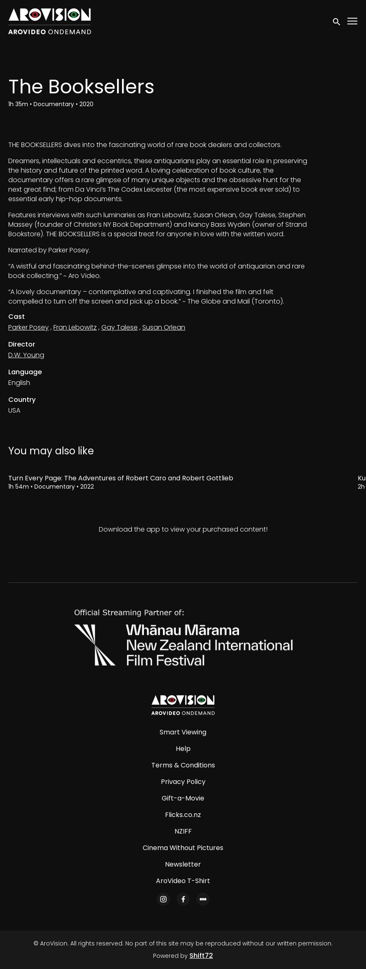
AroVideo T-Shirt (183, 881)
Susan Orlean (163, 327)
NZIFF (183, 831)
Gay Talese (119, 327)
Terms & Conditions (183, 765)
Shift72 (201, 955)
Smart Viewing (183, 732)
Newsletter (183, 864)
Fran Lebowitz (75, 327)
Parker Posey (28, 327)
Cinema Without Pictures (183, 848)
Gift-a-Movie (183, 798)
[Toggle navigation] (353, 21)
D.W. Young (26, 355)
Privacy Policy (183, 781)
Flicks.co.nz (183, 814)
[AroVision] (182, 705)
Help (183, 748)
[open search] (337, 21)
